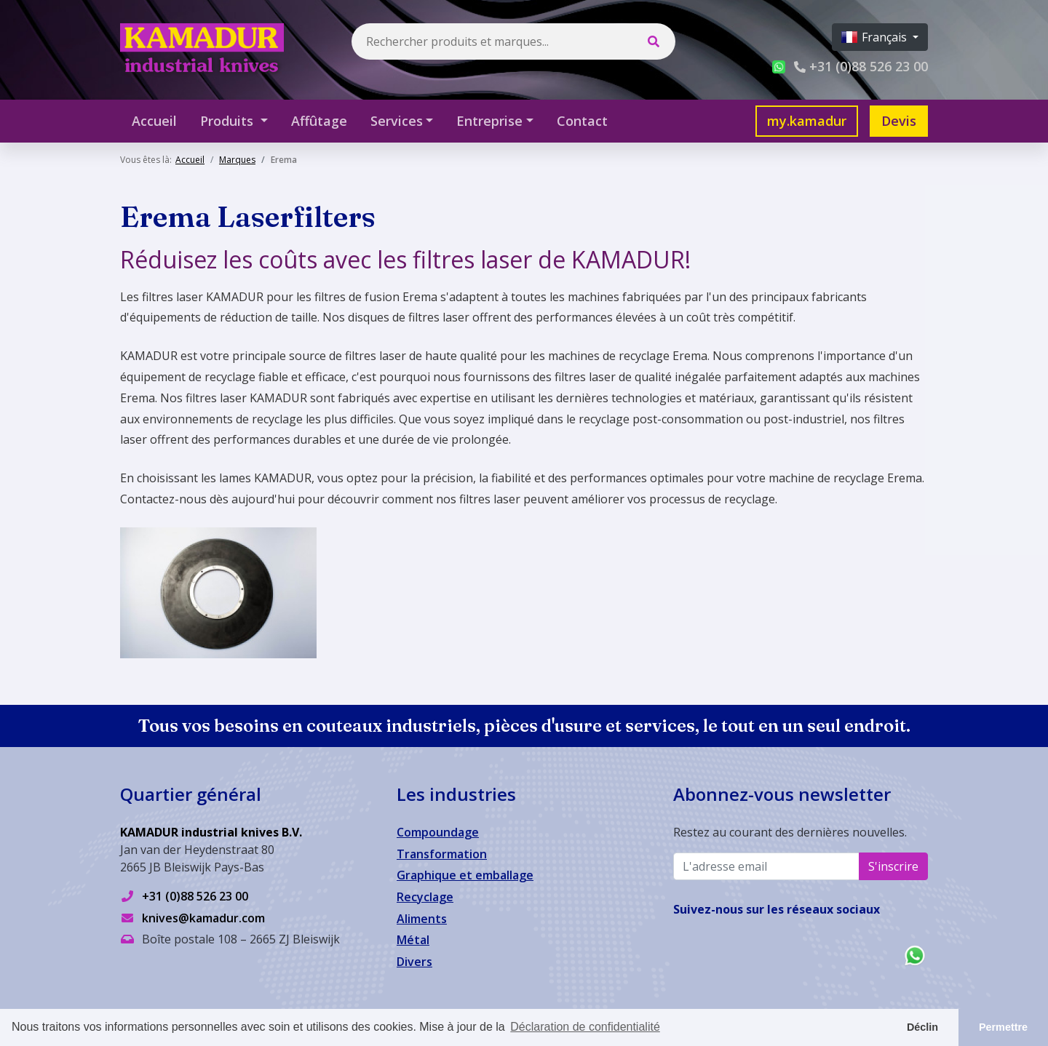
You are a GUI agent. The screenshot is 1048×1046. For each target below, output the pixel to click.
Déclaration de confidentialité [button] (584, 1027)
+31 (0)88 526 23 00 (195, 896)
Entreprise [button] (489, 120)
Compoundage (438, 832)
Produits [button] (228, 120)
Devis (898, 120)
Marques (237, 159)
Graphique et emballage (465, 875)
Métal (413, 940)
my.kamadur (806, 120)
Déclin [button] (922, 1027)
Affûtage (319, 120)
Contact (582, 120)
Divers (414, 962)
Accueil (154, 120)
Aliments (422, 919)
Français (875, 37)
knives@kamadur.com (203, 918)
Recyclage (425, 897)
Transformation (442, 854)
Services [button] (396, 120)
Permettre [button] (1003, 1027)
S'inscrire (893, 866)
